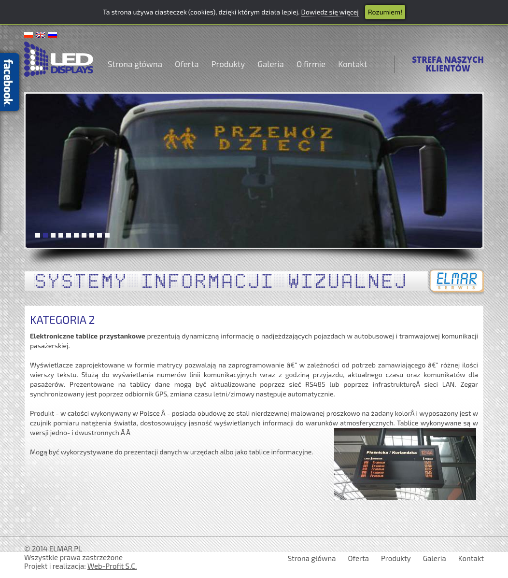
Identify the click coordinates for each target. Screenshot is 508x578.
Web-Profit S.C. (112, 566)
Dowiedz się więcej (330, 12)
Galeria (270, 64)
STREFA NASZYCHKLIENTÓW (448, 64)
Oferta (186, 64)
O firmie (310, 64)
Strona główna (135, 64)
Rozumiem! (385, 12)
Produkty (228, 64)
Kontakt (352, 64)
